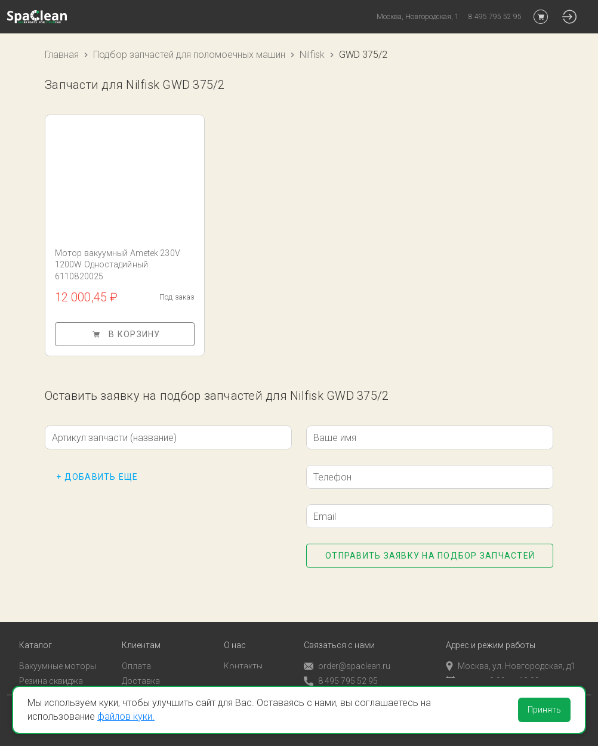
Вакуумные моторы (57, 650)
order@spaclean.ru (347, 650)
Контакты (243, 650)
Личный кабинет (154, 680)
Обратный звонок (339, 680)
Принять (544, 709)
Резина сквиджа (51, 665)
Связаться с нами (339, 629)
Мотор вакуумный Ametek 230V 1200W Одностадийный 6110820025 (117, 264)
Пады (29, 680)
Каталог (35, 629)
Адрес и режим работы (490, 629)
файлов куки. (126, 716)
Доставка (141, 665)
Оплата (136, 650)
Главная (62, 54)
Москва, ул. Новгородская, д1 (510, 650)
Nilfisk (312, 54)
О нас (235, 629)
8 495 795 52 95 (341, 665)
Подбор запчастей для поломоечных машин (189, 54)
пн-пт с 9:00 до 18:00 (493, 665)
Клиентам (141, 629)
